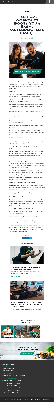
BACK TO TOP (35, 399)
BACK (27, 11)
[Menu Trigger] (49, 2)
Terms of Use (27, 399)
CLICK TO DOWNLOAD (27, 353)
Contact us (21, 231)
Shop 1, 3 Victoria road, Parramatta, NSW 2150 (13, 375)
